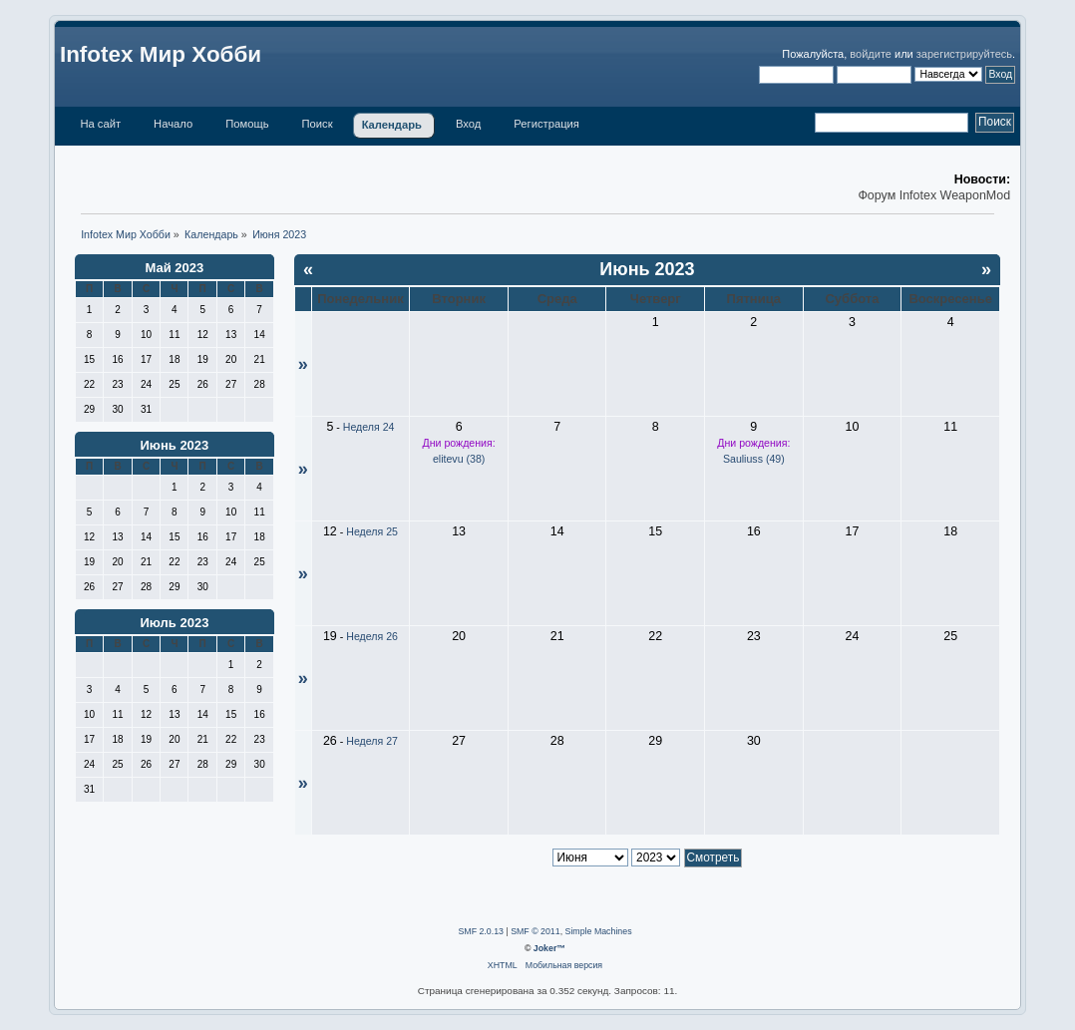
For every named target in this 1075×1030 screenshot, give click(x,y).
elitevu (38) (459, 459)
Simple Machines (598, 931)
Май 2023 (175, 267)
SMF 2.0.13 (480, 931)
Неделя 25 (372, 531)
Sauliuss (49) (754, 459)
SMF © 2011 (535, 931)
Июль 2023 (174, 622)
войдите (871, 54)
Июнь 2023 (174, 445)
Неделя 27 (372, 741)
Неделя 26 (372, 636)
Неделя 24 (369, 427)
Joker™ (549, 948)
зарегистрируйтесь (964, 54)
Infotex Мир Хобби (160, 54)
